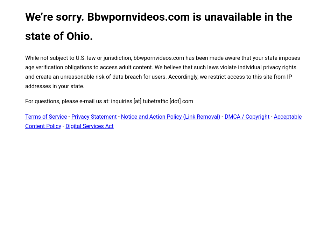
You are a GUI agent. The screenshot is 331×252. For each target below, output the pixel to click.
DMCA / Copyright (247, 116)
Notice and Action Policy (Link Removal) (170, 116)
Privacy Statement (94, 116)
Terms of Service (46, 116)
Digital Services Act (89, 126)
